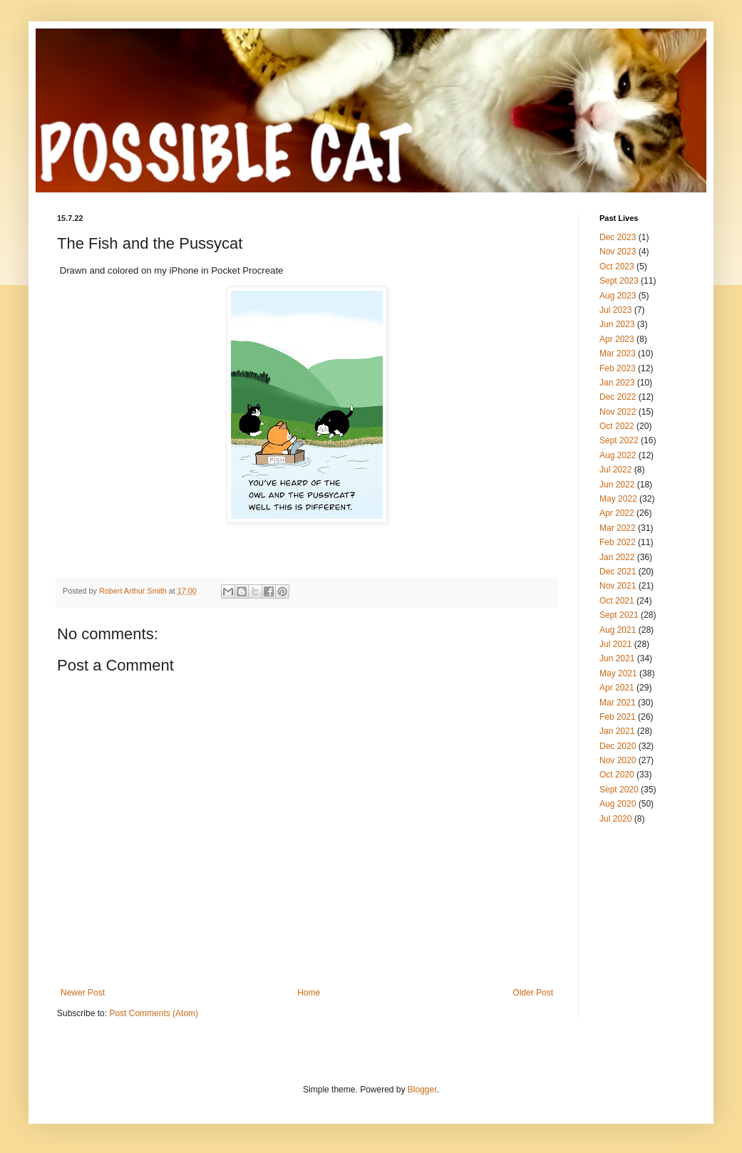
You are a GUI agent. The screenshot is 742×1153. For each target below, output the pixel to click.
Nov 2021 (617, 586)
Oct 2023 (616, 267)
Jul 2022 (615, 470)
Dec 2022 (617, 397)
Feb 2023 (617, 368)
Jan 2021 (616, 731)
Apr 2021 (616, 688)
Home (308, 993)
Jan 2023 (616, 383)
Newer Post (83, 993)
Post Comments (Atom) (153, 1013)
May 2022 (618, 499)
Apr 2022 (616, 513)
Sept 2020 (619, 790)
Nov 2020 (617, 760)
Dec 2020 (617, 746)
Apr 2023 (616, 339)
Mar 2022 (617, 528)
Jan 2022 (616, 557)
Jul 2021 (615, 644)
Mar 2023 (617, 353)
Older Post (532, 993)
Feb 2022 (617, 542)
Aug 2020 (617, 804)
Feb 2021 (617, 717)
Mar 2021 (617, 703)
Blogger (422, 1090)
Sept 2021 (619, 615)
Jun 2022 (616, 485)
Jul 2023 (615, 310)
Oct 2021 (616, 601)
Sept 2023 (619, 281)
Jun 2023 (616, 324)
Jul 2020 (615, 819)
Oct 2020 (616, 775)
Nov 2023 (617, 252)
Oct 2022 (616, 426)
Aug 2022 (617, 455)
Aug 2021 (617, 630)
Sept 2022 (619, 440)
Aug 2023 (617, 296)
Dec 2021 (617, 571)
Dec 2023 (617, 237)
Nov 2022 (617, 412)
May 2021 (618, 673)
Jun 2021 (616, 658)
